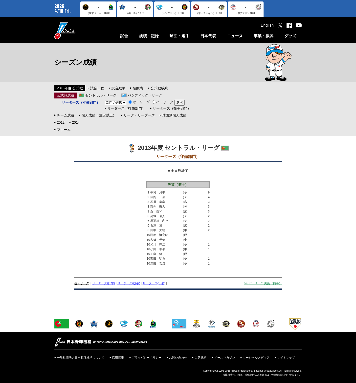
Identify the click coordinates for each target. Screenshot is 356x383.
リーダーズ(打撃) (103, 283)
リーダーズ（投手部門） (172, 108)
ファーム (64, 130)
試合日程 (97, 88)
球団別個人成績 (174, 115)
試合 (124, 36)
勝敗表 (138, 88)
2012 (61, 122)
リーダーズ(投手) (128, 283)
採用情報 (118, 357)
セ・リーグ (139, 102)
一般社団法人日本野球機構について (80, 357)
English (267, 25)
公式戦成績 (159, 88)
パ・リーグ (162, 102)
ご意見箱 (200, 357)
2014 (76, 122)
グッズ (290, 36)
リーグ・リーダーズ (139, 115)
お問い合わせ (178, 357)
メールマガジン (224, 357)
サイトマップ (286, 357)
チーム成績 (65, 115)
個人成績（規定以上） (99, 115)
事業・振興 (263, 36)
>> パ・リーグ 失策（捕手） (263, 283)
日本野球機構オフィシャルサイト (77, 31)
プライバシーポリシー (146, 357)
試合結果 (118, 88)
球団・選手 (179, 36)
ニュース (235, 36)
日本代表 (208, 36)
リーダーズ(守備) (154, 283)
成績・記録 (149, 36)
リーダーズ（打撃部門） (126, 108)
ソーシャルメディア (256, 357)
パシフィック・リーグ (145, 95)
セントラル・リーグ (100, 95)
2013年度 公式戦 (70, 88)
